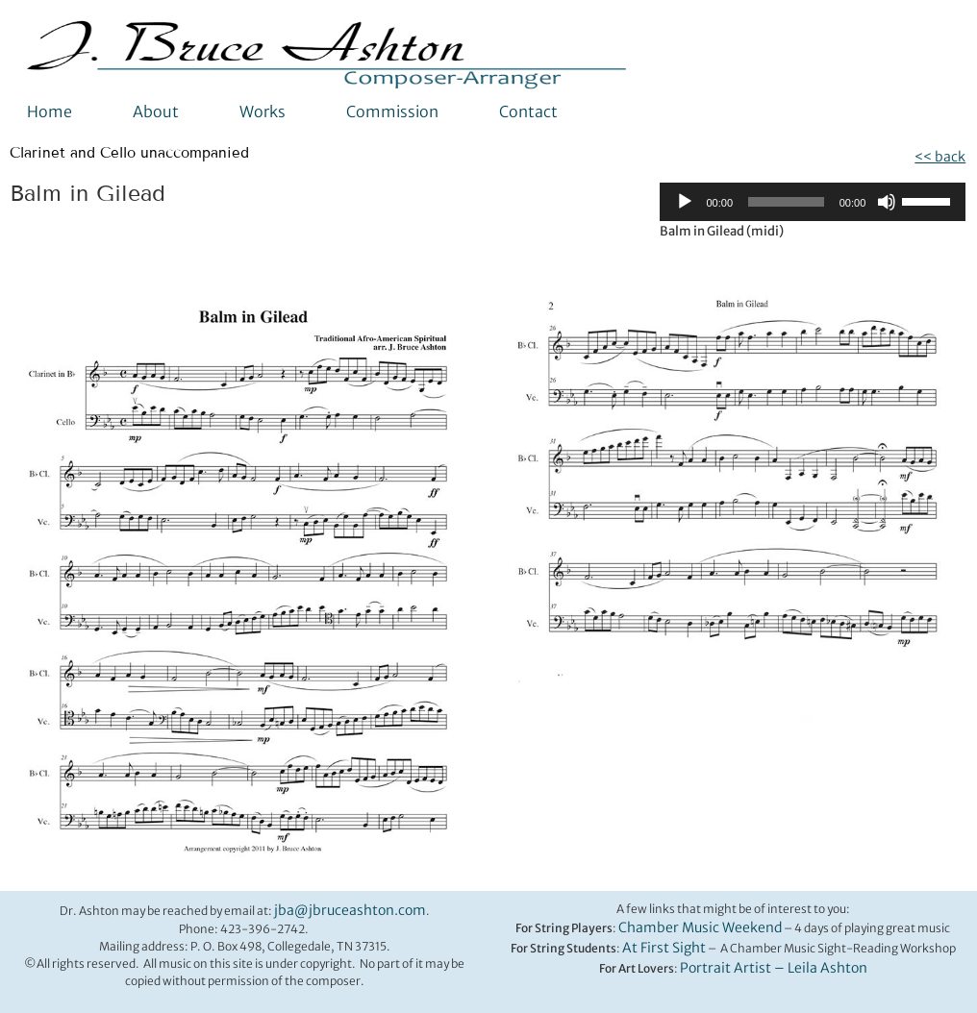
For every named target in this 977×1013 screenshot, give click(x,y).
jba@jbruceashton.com (350, 910)
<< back (939, 156)
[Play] (684, 201)
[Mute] (886, 201)
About (156, 111)
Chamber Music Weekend (700, 927)
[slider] (786, 202)
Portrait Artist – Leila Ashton (773, 967)
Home (49, 111)
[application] (812, 202)
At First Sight (664, 947)
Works (262, 111)
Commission (392, 111)
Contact (528, 111)
